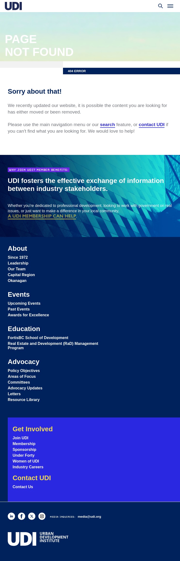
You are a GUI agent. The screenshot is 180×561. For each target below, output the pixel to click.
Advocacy (23, 361)
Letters (14, 394)
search (107, 124)
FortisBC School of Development (38, 338)
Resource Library (24, 400)
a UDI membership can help (42, 216)
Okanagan (17, 281)
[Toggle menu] (170, 6)
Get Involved (33, 429)
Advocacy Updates (25, 388)
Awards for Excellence (28, 315)
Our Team (17, 269)
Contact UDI (32, 478)
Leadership (18, 263)
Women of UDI (26, 461)
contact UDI (152, 124)
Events (19, 294)
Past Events (19, 309)
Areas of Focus (22, 376)
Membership (24, 444)
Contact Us (23, 487)
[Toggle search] (160, 6)
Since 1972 (18, 257)
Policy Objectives (24, 371)
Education (24, 329)
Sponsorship (24, 449)
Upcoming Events (24, 303)
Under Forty (24, 455)
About (17, 248)
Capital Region (21, 275)
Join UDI (20, 438)
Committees (19, 382)
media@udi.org (89, 516)
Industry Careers (28, 467)
